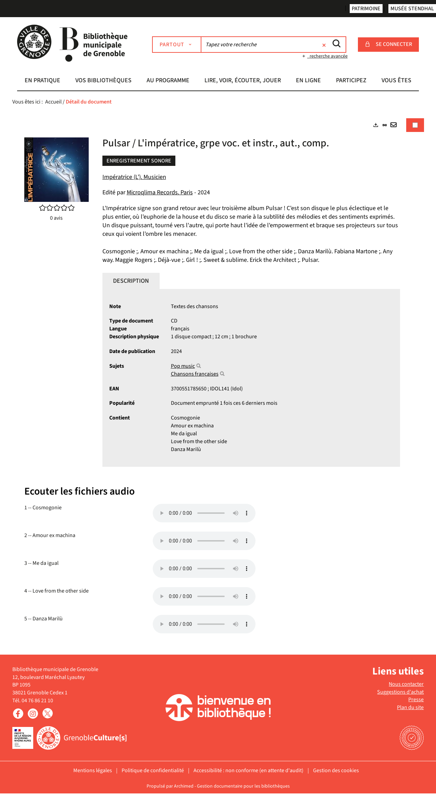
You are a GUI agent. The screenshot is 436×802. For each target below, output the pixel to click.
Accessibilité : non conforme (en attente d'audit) (248, 770)
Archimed (184, 786)
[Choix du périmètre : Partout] (176, 44)
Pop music (183, 366)
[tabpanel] (218, 377)
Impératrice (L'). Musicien (134, 177)
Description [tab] (131, 281)
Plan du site (410, 707)
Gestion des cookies (336, 770)
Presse (416, 699)
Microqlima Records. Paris (160, 192)
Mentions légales (92, 770)
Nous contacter (406, 684)
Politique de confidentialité (153, 770)
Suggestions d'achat (400, 692)
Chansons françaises (195, 374)
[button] (42, 81)
